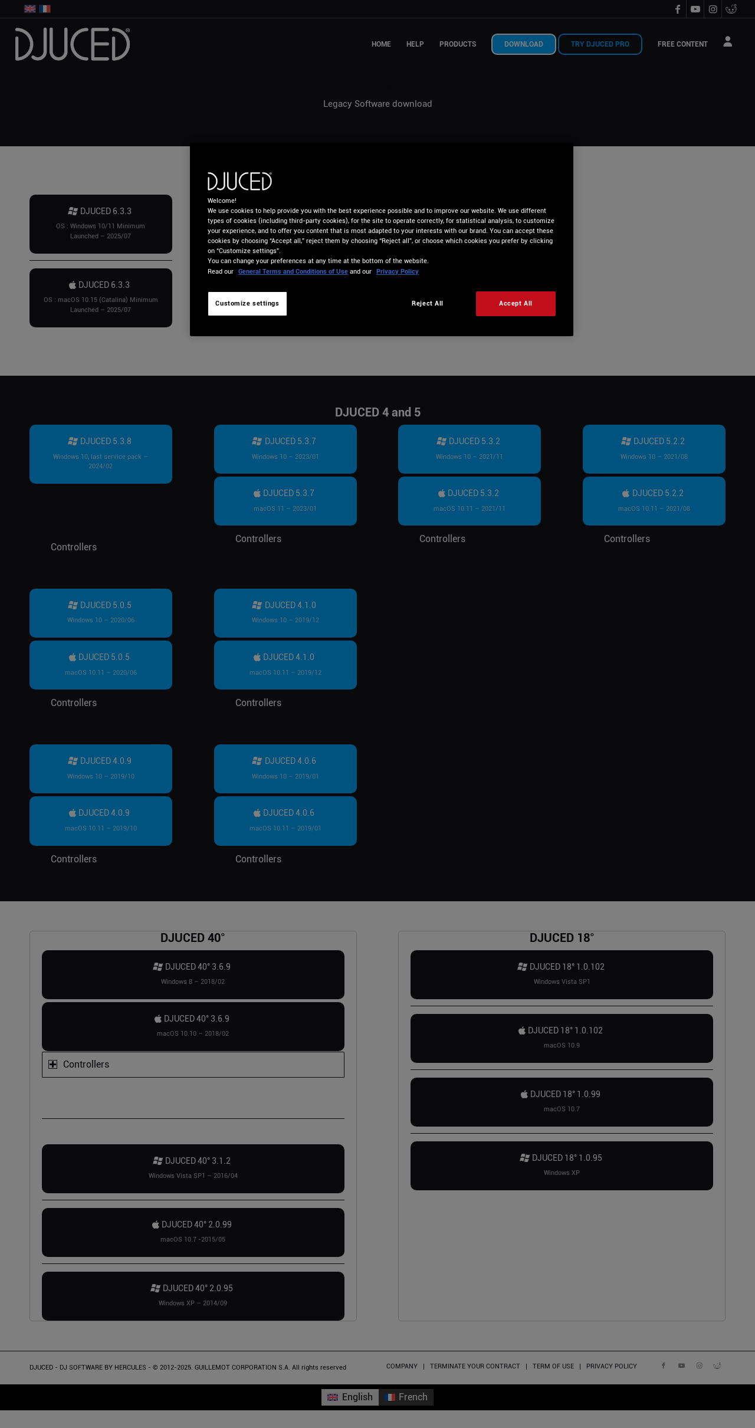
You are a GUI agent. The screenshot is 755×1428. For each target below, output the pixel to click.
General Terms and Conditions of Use (293, 271)
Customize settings (247, 303)
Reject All (428, 303)
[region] (381, 239)
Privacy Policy (397, 271)
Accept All (516, 303)
